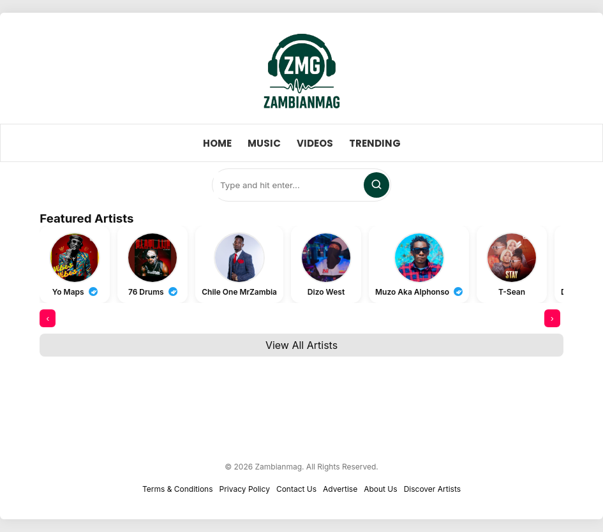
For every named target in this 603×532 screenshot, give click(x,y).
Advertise (340, 489)
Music (264, 143)
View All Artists (301, 345)
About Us (380, 489)
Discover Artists (432, 489)
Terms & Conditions (177, 489)
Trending (375, 143)
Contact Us (296, 489)
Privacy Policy (245, 489)
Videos (315, 143)
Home (217, 143)
